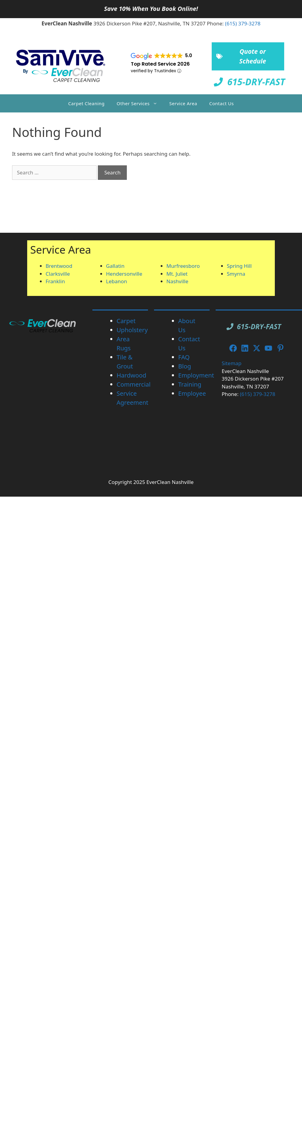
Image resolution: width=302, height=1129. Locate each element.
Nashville (177, 281)
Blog (184, 366)
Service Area (183, 103)
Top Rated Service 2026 (160, 63)
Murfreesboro (183, 265)
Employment (196, 375)
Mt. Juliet (177, 273)
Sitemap (231, 363)
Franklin (55, 281)
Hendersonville (124, 273)
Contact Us (221, 103)
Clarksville (58, 273)
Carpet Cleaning (86, 103)
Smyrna (236, 273)
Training (189, 384)
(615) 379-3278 (242, 23)
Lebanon (116, 281)
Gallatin (115, 265)
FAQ (184, 357)
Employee (192, 393)
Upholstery (132, 330)
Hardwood (131, 375)
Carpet (126, 321)
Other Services (140, 103)
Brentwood (59, 265)
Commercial (133, 384)
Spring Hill (239, 265)
